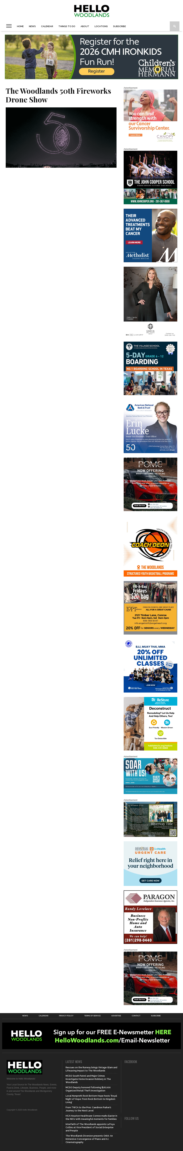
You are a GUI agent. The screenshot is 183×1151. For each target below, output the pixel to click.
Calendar (47, 26)
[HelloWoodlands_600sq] (150, 203)
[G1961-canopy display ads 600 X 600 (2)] (150, 142)
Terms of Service (92, 1016)
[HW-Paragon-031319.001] (150, 943)
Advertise (116, 1016)
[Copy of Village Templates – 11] (150, 394)
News (32, 26)
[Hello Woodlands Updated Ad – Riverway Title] (150, 836)
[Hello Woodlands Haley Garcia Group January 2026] (150, 336)
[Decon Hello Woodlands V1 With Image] (150, 750)
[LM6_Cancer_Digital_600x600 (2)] (150, 261)
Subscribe (119, 26)
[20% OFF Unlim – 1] (150, 692)
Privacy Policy (66, 1016)
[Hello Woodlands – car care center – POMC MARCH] (150, 510)
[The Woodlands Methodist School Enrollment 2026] (150, 793)
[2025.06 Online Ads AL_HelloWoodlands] (150, 634)
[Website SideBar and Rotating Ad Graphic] (150, 576)
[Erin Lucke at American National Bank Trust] (150, 452)
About (85, 26)
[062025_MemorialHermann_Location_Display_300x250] (150, 885)
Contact (136, 1016)
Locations (101, 26)
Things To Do (66, 26)
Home (20, 26)
